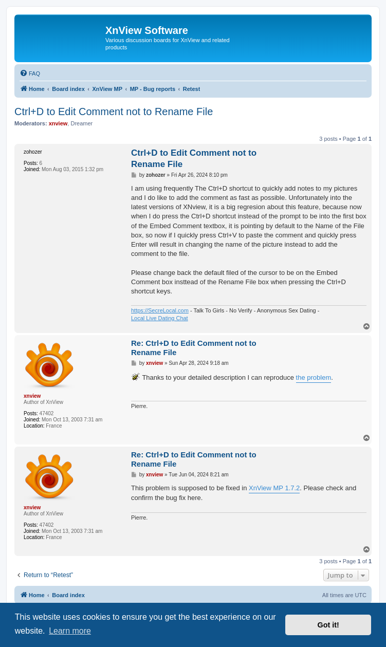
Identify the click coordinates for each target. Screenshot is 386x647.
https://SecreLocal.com (160, 310)
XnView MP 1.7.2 (274, 488)
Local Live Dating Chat (159, 318)
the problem (314, 377)
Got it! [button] (328, 625)
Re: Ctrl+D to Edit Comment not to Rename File (193, 348)
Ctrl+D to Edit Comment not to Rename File (113, 111)
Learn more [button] (70, 630)
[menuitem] (30, 73)
